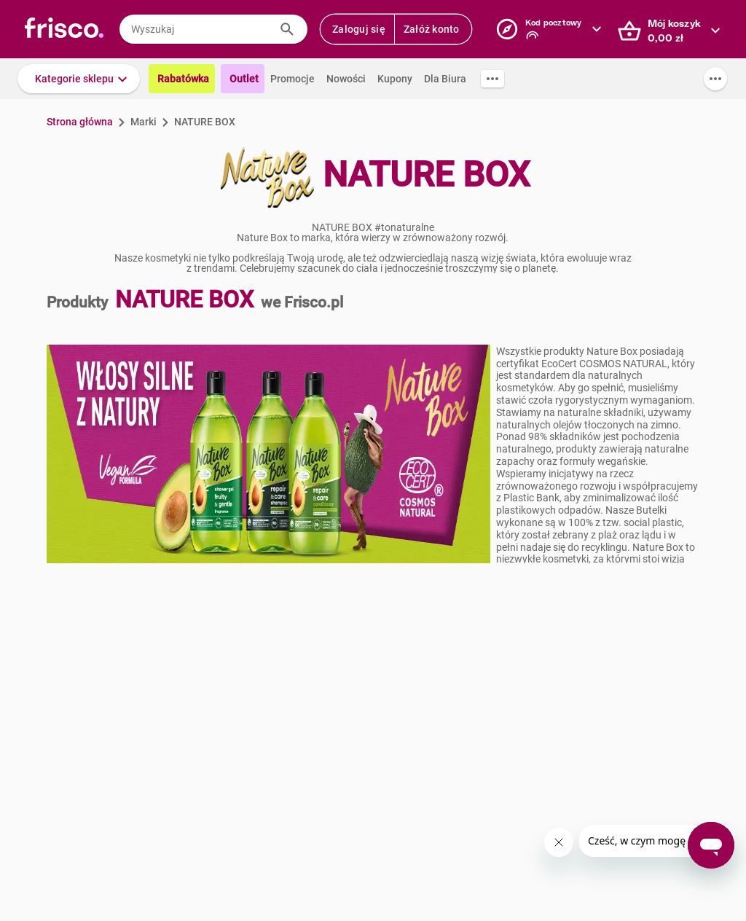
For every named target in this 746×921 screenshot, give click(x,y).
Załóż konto (432, 29)
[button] (78, 78)
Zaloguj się (358, 29)
